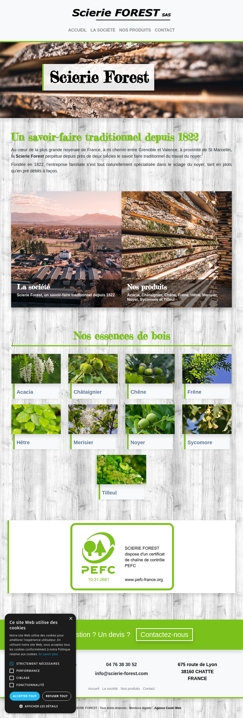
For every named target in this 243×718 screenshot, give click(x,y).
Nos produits (135, 30)
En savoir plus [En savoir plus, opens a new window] (48, 654)
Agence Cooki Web (167, 708)
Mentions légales (140, 708)
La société (102, 30)
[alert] (40, 663)
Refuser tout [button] (57, 696)
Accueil (77, 30)
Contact (165, 30)
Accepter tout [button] (25, 696)
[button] (40, 706)
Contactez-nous (164, 634)
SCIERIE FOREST (84, 708)
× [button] (70, 619)
